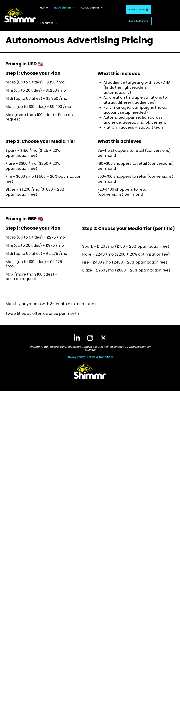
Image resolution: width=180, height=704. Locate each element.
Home (44, 7)
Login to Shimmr (138, 21)
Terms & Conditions (100, 357)
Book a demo (138, 9)
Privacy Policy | (77, 357)
